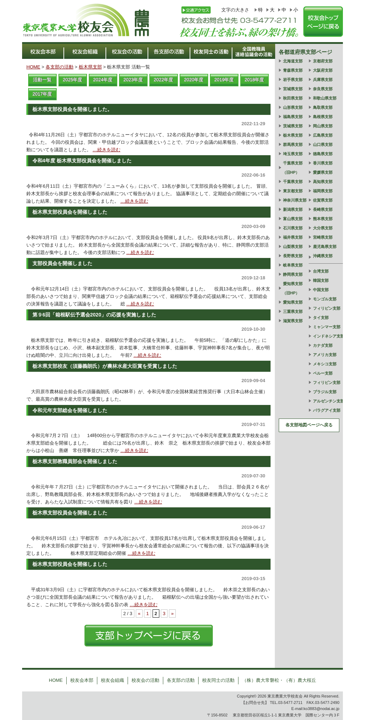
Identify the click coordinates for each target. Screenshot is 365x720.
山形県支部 (293, 107)
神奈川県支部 (295, 200)
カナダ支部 (323, 345)
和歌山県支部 (324, 98)
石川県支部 (293, 228)
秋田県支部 (293, 98)
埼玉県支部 (293, 154)
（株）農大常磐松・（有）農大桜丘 (279, 680)
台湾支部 (321, 271)
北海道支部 (293, 61)
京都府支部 (323, 61)
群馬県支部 (293, 144)
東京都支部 (293, 191)
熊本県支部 (323, 219)
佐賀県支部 (323, 200)
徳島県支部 (323, 154)
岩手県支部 (293, 79)
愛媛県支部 (323, 172)
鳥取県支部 (323, 107)
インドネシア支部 (328, 336)
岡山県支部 (323, 126)
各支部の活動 (59, 67)
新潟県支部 (293, 209)
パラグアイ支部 (326, 410)
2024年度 (103, 79)
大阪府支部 (323, 70)
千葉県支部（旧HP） (292, 167)
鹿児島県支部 (324, 246)
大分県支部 (323, 228)
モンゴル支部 (324, 299)
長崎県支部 (323, 209)
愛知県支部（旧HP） (292, 288)
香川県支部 (323, 163)
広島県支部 (323, 135)
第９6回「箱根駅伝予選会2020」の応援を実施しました (94, 315)
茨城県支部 (293, 126)
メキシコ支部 (324, 364)
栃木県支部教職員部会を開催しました (74, 461)
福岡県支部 (323, 191)
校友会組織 (112, 680)
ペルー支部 (323, 373)
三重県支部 (293, 311)
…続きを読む (106, 149)
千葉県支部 (293, 181)
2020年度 (194, 79)
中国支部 (321, 290)
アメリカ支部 (324, 355)
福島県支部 (293, 117)
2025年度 (73, 79)
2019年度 (224, 79)
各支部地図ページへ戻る (309, 424)
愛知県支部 (293, 302)
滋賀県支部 (293, 321)
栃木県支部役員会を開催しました (69, 212)
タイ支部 (321, 317)
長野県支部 (293, 256)
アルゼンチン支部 (328, 401)
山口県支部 (323, 144)
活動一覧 (42, 79)
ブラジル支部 (324, 392)
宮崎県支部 (323, 237)
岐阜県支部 (293, 265)
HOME (33, 67)
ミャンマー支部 (326, 327)
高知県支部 (323, 181)
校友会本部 (81, 680)
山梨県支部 (293, 246)
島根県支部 (323, 117)
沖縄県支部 (323, 256)
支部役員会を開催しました (62, 263)
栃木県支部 (90, 67)
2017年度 (42, 94)
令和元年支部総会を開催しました (69, 410)
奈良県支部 (323, 89)
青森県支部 (293, 70)
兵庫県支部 (323, 79)
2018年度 (254, 79)
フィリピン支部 (326, 308)
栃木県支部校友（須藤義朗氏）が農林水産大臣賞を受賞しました (104, 366)
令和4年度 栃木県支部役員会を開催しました (82, 160)
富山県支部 (293, 219)
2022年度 (164, 79)
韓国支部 (321, 280)
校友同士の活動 (218, 680)
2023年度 (133, 79)
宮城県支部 (293, 89)
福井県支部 (293, 237)
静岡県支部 (293, 274)
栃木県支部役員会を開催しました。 (72, 109)
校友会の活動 (145, 680)
